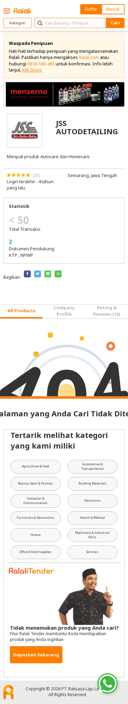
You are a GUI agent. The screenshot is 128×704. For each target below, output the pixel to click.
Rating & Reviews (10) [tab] (106, 310)
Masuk (113, 9)
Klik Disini (32, 70)
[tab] (21, 311)
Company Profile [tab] (64, 310)
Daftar (91, 9)
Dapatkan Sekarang (36, 655)
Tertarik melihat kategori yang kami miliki (59, 440)
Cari (115, 23)
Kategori (18, 22)
